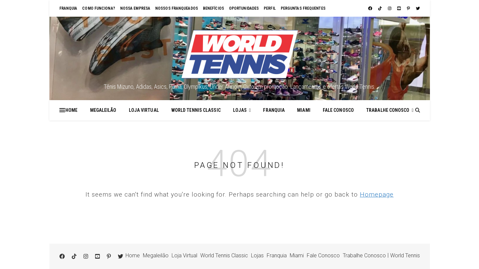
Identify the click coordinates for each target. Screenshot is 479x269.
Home (71, 110)
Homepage (377, 194)
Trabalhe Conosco (388, 110)
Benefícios (213, 8)
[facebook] (370, 8)
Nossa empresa (135, 8)
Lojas (240, 110)
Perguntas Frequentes (303, 8)
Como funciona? (98, 8)
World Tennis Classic (196, 110)
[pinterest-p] (409, 8)
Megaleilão (103, 110)
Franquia (68, 8)
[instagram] (390, 8)
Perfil (270, 8)
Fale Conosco (338, 110)
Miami (303, 110)
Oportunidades (244, 8)
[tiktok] (380, 8)
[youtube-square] (399, 8)
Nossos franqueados (176, 8)
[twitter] (418, 8)
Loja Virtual (144, 110)
